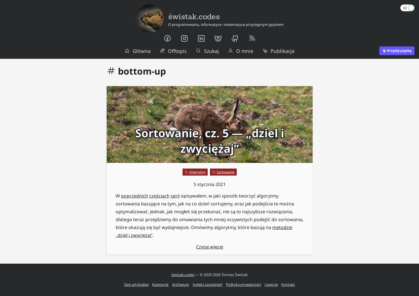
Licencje (271, 284)
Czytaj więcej (209, 247)
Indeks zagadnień (207, 284)
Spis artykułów (136, 284)
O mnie (240, 51)
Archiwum (180, 284)
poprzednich (134, 196)
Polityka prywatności (243, 284)
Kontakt (288, 284)
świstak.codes (182, 274)
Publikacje (278, 51)
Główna (138, 51)
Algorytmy (197, 172)
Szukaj (207, 51)
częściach (159, 196)
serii (175, 196)
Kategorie (160, 284)
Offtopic (173, 51)
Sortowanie (225, 172)
